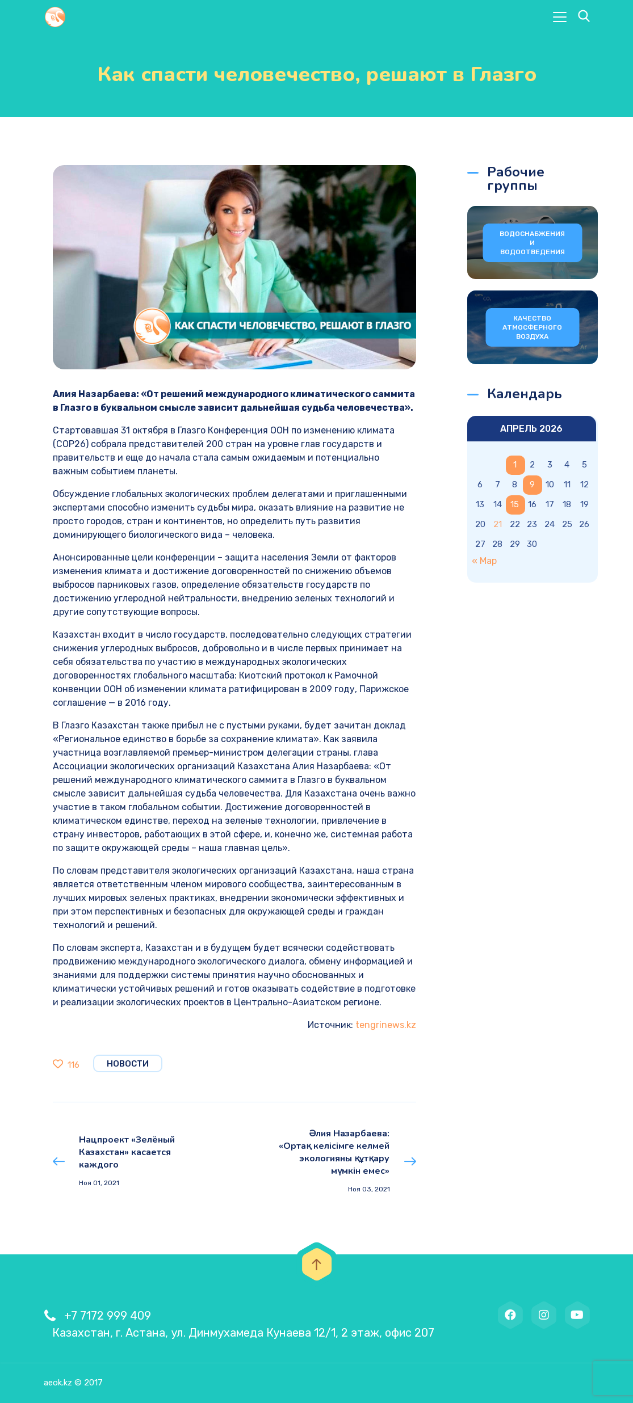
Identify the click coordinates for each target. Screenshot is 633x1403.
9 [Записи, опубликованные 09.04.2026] (532, 484)
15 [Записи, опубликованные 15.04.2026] (514, 504)
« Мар (484, 560)
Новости (128, 1064)
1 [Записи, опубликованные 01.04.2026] (515, 465)
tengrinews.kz (385, 1024)
